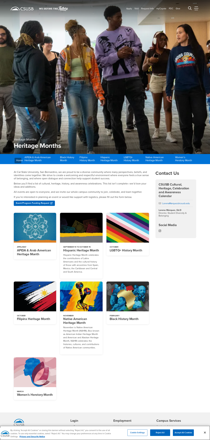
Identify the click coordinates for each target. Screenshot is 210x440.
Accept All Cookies (183, 435)
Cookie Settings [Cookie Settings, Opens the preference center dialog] (137, 435)
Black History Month (67, 159)
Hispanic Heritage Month (109, 159)
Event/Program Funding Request (34, 203)
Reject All (160, 435)
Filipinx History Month (87, 159)
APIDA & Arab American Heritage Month (37, 159)
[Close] (204, 435)
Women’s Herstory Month (183, 159)
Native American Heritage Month (154, 159)
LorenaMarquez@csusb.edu (176, 203)
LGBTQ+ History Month (131, 159)
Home (18, 160)
